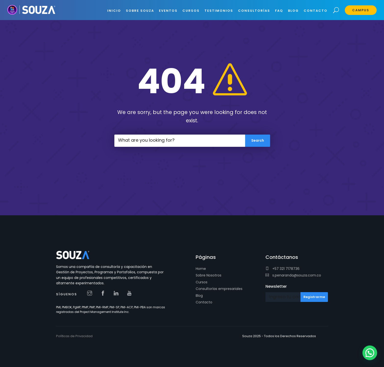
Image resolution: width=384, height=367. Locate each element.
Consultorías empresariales (219, 288)
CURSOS (191, 10)
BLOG (293, 10)
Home (201, 268)
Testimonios (218, 10)
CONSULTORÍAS (254, 10)
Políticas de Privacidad (74, 336)
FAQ (279, 10)
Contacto (204, 302)
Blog (199, 295)
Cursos (201, 282)
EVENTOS (168, 10)
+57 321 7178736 (282, 268)
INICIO (114, 10)
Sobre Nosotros (208, 275)
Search (336, 10)
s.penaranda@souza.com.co (293, 275)
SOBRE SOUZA (140, 10)
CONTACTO (315, 10)
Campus (360, 10)
